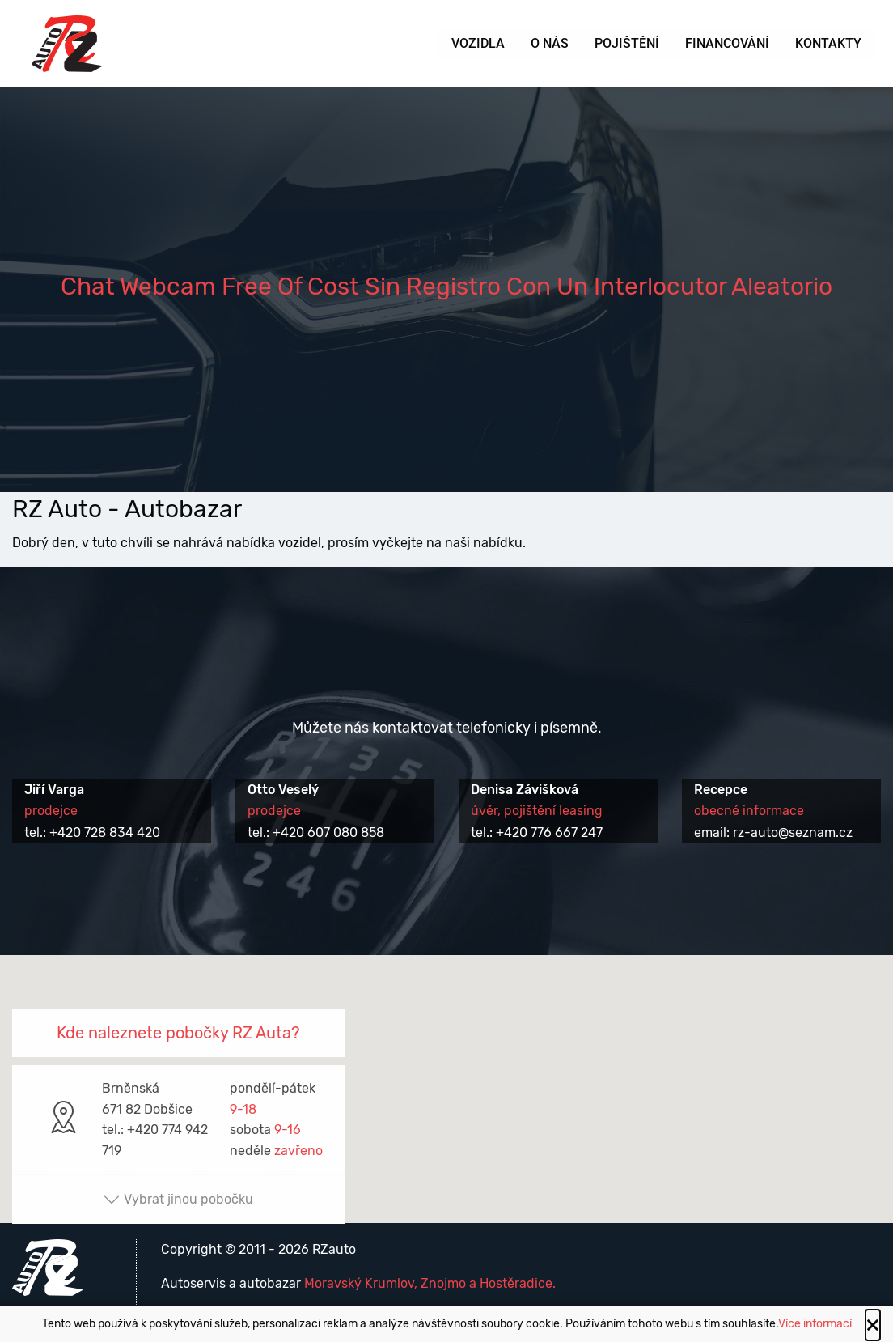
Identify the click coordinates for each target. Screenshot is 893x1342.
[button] (446, 1074)
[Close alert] (872, 1325)
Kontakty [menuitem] (828, 43)
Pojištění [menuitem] (627, 43)
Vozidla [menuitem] (478, 43)
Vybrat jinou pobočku (178, 1199)
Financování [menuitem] (727, 43)
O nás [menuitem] (550, 43)
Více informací (815, 1324)
